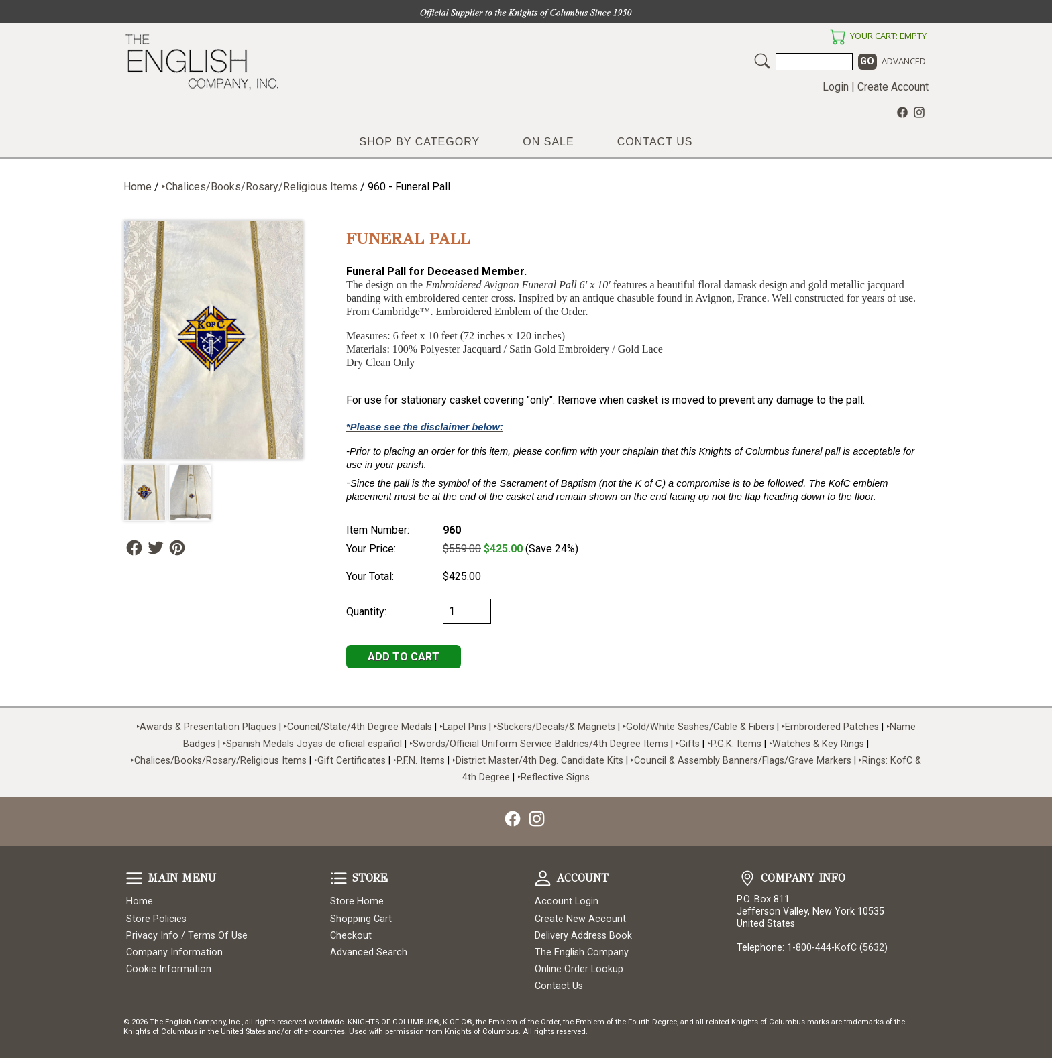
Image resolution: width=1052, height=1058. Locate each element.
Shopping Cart (361, 919)
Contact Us (655, 141)
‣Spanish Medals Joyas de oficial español (312, 744)
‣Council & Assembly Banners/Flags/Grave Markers (741, 760)
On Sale (548, 141)
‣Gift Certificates (350, 760)
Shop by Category (420, 141)
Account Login (566, 901)
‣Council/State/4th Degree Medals (358, 727)
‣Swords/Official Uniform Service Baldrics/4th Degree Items (538, 744)
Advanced (904, 61)
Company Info (747, 878)
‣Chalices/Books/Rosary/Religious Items (260, 186)
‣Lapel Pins (464, 727)
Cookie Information (168, 969)
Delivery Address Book (583, 935)
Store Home (357, 901)
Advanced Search (368, 952)
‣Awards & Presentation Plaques (206, 727)
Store (339, 878)
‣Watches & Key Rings (816, 744)
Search (762, 61)
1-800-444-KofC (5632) (837, 947)
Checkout (351, 935)
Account (543, 878)
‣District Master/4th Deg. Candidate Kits (537, 760)
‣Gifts (689, 744)
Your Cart (837, 37)
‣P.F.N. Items (419, 760)
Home (137, 186)
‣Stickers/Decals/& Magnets (554, 727)
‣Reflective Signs (553, 777)
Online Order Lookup (579, 969)
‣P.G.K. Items (734, 744)
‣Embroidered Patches (832, 727)
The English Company (582, 952)
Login (836, 86)
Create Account (893, 86)
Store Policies (156, 919)
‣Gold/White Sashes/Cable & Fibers (698, 727)
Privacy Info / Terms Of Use (187, 935)
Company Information (174, 952)
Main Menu (134, 878)
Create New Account (580, 919)
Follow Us (134, 548)
